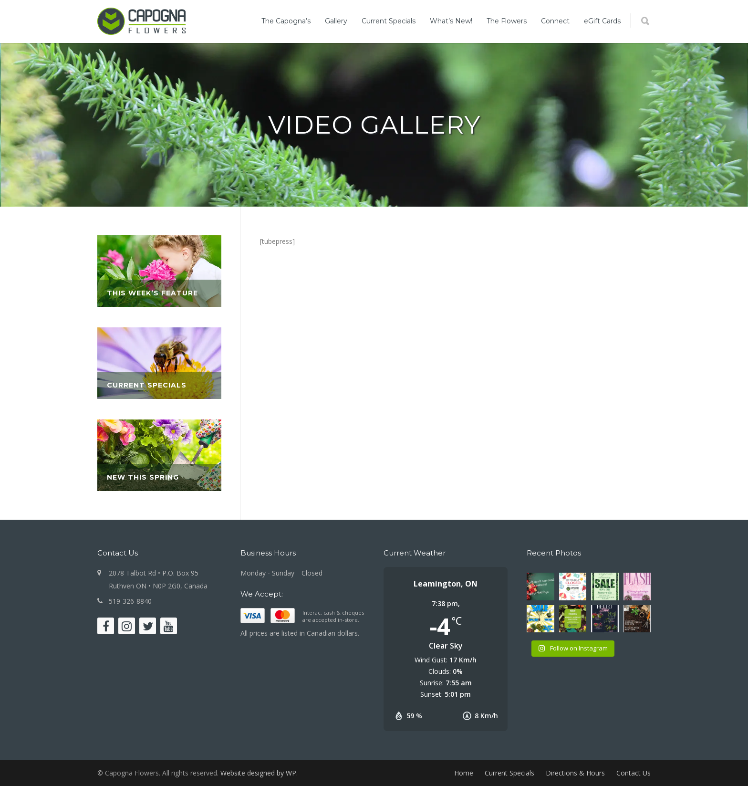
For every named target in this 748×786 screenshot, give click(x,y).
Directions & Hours (575, 772)
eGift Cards (602, 21)
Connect (555, 21)
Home (463, 772)
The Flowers (507, 21)
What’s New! (451, 21)
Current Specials (389, 21)
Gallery (336, 21)
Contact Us (633, 772)
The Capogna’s (286, 21)
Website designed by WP (258, 772)
